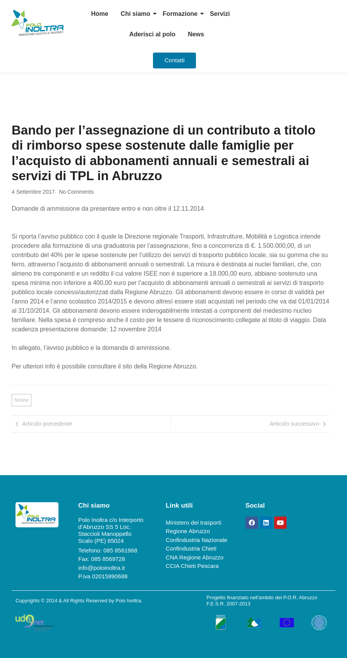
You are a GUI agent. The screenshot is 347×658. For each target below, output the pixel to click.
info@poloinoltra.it (101, 567)
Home (99, 13)
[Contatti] (174, 60)
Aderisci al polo (152, 34)
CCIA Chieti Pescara (192, 566)
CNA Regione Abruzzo (194, 557)
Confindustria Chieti (191, 548)
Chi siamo (135, 13)
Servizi (220, 13)
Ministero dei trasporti (193, 522)
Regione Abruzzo (188, 531)
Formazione (180, 13)
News (196, 34)
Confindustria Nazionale (196, 540)
